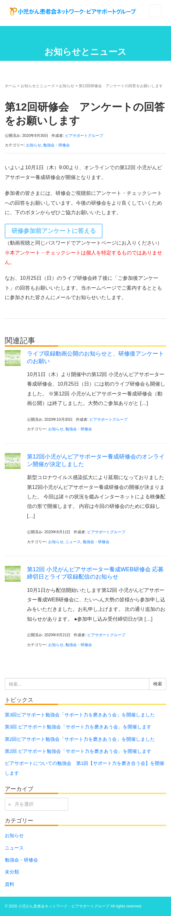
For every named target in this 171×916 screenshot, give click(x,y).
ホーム (10, 86)
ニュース (73, 542)
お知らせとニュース (38, 86)
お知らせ (66, 86)
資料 (9, 884)
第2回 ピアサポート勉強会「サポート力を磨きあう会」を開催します (80, 751)
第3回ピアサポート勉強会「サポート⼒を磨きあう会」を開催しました (80, 714)
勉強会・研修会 (56, 145)
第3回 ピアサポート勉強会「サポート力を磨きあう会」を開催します (80, 726)
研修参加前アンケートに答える (53, 230)
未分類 (12, 871)
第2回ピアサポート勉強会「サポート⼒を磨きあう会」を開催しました (80, 739)
